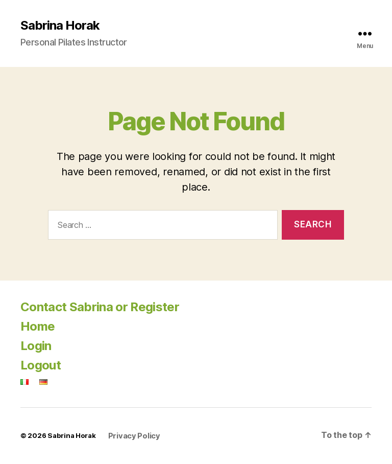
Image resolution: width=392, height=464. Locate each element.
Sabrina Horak (60, 25)
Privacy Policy (134, 435)
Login (36, 345)
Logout (40, 365)
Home (37, 326)
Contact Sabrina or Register (99, 306)
